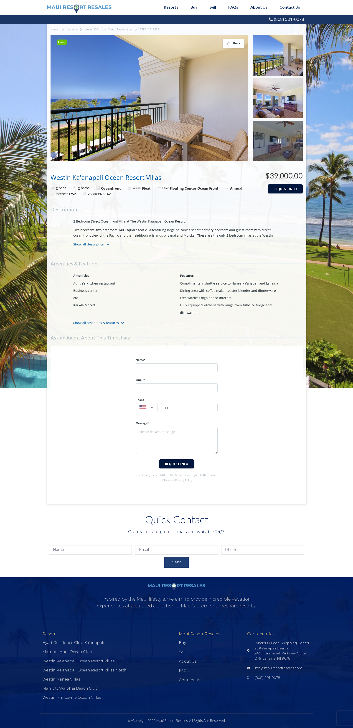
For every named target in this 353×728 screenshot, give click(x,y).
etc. (76, 298)
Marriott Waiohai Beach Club (70, 688)
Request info (285, 189)
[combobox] (146, 407)
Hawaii (55, 29)
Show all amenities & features (98, 323)
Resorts (171, 7)
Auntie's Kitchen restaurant (94, 283)
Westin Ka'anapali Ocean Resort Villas (108, 29)
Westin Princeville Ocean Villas (71, 697)
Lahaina (72, 29)
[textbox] (146, 407)
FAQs (233, 7)
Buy (193, 7)
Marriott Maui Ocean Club (67, 652)
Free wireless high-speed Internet (205, 298)
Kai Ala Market (84, 305)
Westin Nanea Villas (61, 679)
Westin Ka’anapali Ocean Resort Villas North (84, 670)
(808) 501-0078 (289, 19)
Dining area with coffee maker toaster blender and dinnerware (228, 290)
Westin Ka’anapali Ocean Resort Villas (78, 661)
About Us (258, 7)
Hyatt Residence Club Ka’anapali (73, 643)
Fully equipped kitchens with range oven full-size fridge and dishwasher (226, 308)
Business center (85, 290)
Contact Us (289, 7)
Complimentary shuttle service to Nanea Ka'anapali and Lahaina (229, 283)
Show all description (91, 244)
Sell (213, 7)
